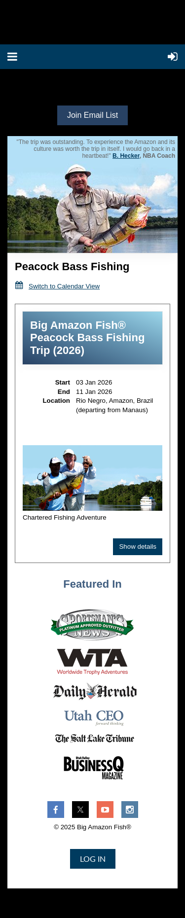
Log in (93, 858)
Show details (137, 546)
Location (56, 400)
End (64, 391)
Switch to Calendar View (64, 286)
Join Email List (92, 115)
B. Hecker (126, 155)
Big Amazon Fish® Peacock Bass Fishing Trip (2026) (87, 338)
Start (62, 382)
